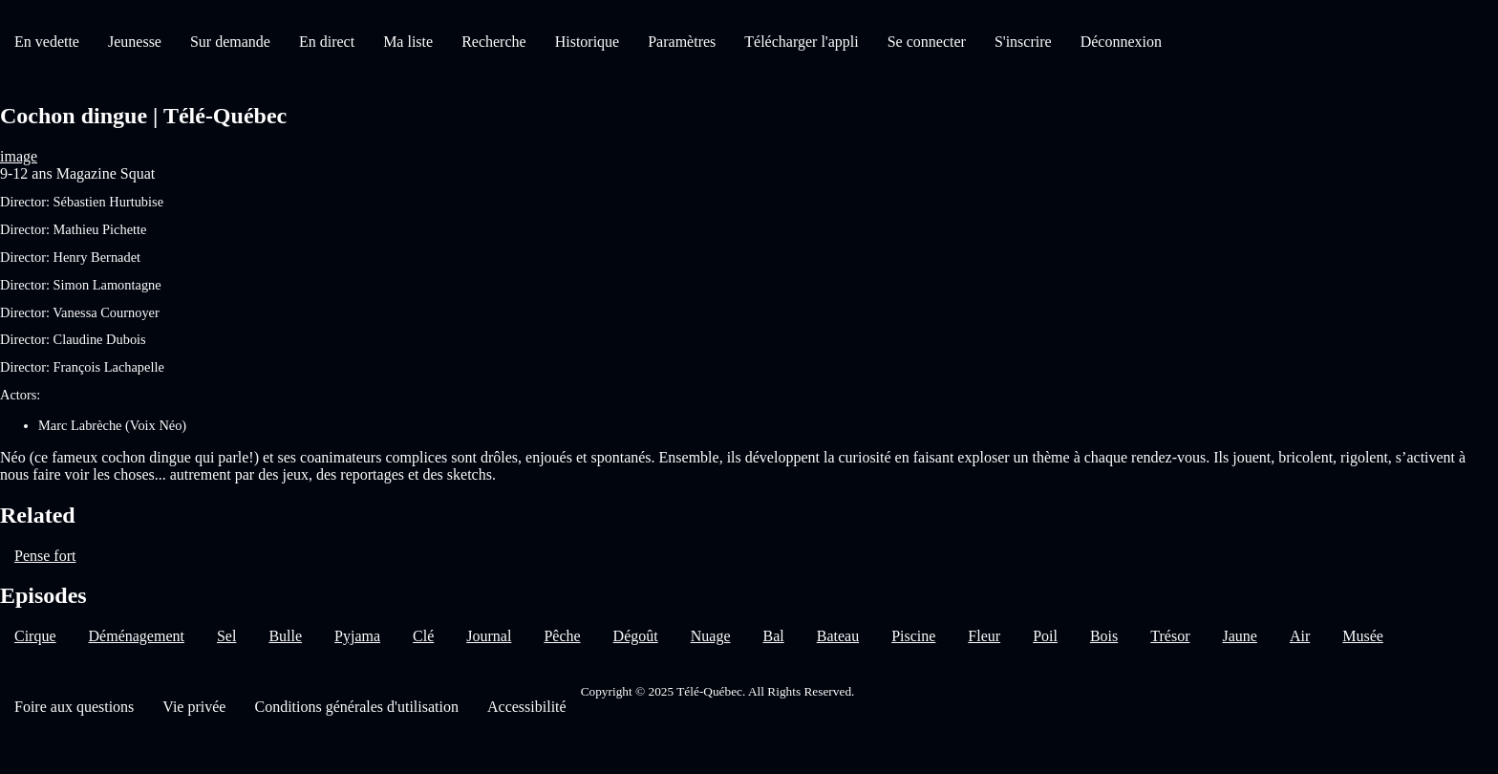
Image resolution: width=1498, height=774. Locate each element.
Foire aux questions (74, 707)
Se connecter (927, 41)
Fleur (984, 636)
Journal (488, 636)
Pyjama (357, 636)
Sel (226, 636)
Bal (772, 636)
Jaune (1239, 636)
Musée (1362, 636)
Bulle (285, 636)
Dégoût (635, 636)
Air (1300, 636)
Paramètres (682, 41)
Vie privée (193, 707)
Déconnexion (1121, 41)
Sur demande (230, 41)
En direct (326, 41)
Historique (587, 41)
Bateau (838, 636)
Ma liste (408, 41)
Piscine (913, 636)
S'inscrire (1023, 41)
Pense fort (44, 556)
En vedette (46, 41)
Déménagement (136, 636)
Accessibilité (527, 707)
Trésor (1169, 636)
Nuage (711, 636)
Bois (1104, 636)
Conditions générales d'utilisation (356, 707)
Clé (423, 636)
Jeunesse (134, 41)
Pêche (562, 636)
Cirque (35, 636)
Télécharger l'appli (801, 41)
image (18, 156)
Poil (1045, 636)
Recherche (493, 41)
